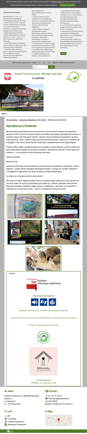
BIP (7, 416)
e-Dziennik (10, 419)
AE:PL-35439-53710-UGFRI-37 (59, 404)
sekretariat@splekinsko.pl (57, 398)
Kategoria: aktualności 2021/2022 (32, 120)
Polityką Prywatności (57, 2)
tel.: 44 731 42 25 (53, 396)
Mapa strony (26, 62)
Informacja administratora (67, 62)
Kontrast (56, 62)
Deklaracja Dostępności (15, 424)
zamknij (63, 53)
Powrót (12, 274)
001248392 (51, 401)
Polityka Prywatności (14, 421)
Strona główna (17, 62)
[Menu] (43, 113)
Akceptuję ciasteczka (67, 5)
